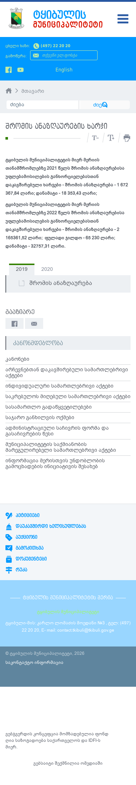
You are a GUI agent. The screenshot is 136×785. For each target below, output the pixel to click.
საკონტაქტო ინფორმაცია (34, 662)
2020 (47, 269)
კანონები (17, 359)
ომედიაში (92, 763)
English (64, 70)
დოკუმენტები (26, 559)
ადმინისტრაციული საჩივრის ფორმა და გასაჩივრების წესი (57, 431)
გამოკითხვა (24, 548)
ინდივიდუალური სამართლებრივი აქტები (59, 386)
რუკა (16, 570)
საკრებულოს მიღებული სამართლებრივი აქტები (68, 397)
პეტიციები (22, 515)
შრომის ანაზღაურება (55, 283)
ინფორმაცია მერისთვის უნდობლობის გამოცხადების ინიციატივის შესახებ (55, 464)
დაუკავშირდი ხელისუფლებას (45, 526)
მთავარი (32, 91)
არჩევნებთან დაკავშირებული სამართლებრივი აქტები (66, 373)
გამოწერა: (15, 56)
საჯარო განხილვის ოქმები (39, 418)
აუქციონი (21, 537)
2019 (22, 269)
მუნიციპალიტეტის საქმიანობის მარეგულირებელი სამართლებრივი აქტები (60, 447)
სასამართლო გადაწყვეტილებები (48, 407)
